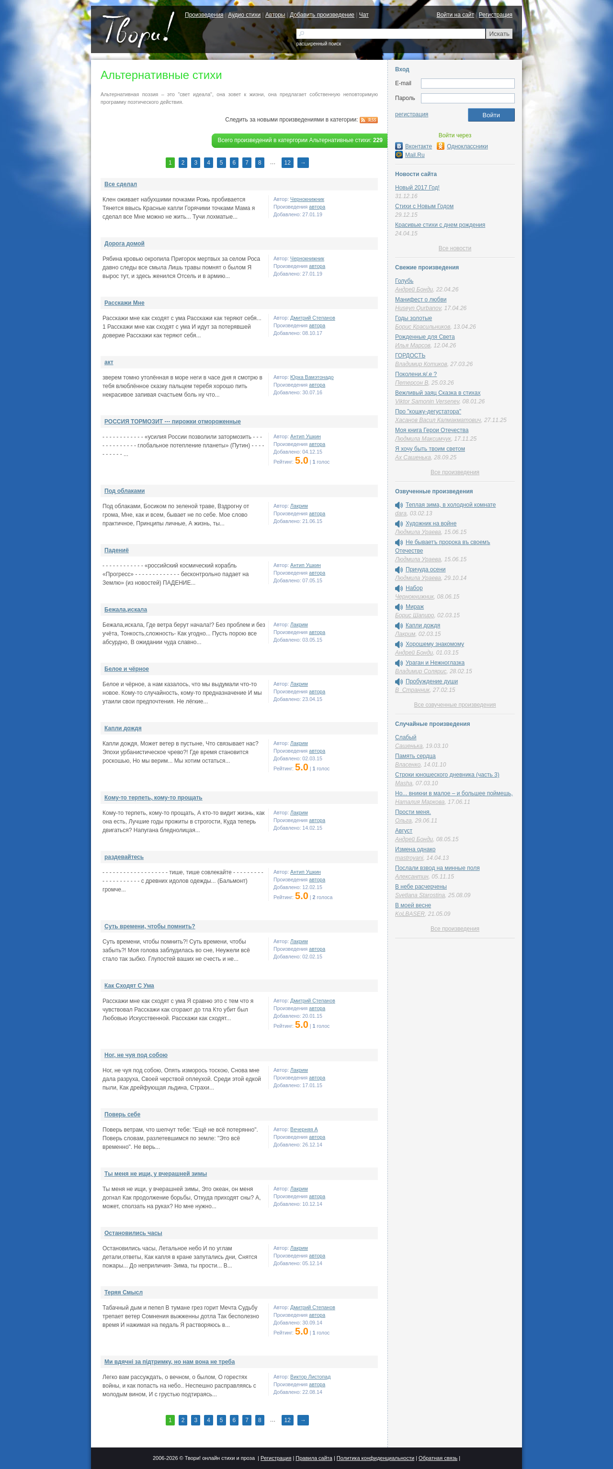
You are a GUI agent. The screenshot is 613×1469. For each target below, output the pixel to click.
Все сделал (120, 184)
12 (287, 162)
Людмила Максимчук (423, 438)
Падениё (116, 550)
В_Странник (412, 690)
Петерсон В (411, 382)
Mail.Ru (410, 155)
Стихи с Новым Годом (424, 206)
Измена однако (415, 849)
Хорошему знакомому (435, 644)
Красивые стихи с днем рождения (440, 225)
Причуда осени (426, 569)
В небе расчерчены (421, 886)
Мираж (415, 606)
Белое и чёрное (126, 669)
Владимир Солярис (420, 671)
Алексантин (412, 876)
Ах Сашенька (413, 457)
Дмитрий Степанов (312, 318)
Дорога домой (124, 243)
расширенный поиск (318, 43)
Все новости (455, 248)
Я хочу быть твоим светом (430, 448)
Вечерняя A (304, 1129)
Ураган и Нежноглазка (435, 662)
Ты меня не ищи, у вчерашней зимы (155, 1173)
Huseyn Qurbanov (418, 308)
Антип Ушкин (305, 436)
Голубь (404, 281)
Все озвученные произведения (455, 704)
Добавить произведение (322, 14)
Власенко (407, 764)
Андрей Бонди (414, 289)
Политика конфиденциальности (375, 1458)
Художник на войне (431, 523)
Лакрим (299, 506)
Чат (364, 14)
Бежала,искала (125, 609)
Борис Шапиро (414, 615)
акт (109, 362)
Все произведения (455, 472)
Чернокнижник (307, 199)
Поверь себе (122, 1114)
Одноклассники (462, 146)
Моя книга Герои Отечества (431, 430)
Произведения (204, 14)
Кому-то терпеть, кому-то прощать (153, 797)
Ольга (403, 820)
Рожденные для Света (425, 337)
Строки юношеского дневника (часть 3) (447, 774)
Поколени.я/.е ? (416, 374)
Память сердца (415, 756)
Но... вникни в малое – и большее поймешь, (454, 793)
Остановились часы (133, 1233)
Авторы (275, 14)
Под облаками (124, 491)
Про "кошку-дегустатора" (428, 411)
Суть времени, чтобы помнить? (149, 926)
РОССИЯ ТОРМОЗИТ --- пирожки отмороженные (172, 421)
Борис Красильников (422, 326)
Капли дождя (123, 728)
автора (317, 207)
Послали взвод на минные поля (437, 868)
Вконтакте (413, 146)
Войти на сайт (455, 14)
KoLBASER (410, 914)
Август (403, 830)
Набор (414, 588)
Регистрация (495, 14)
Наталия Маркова (419, 802)
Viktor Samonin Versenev (427, 401)
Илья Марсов (413, 345)
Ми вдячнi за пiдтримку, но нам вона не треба (169, 1361)
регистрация (411, 114)
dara (401, 513)
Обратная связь (438, 1458)
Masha (403, 783)
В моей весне (413, 905)
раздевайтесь (124, 857)
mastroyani (409, 858)
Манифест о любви (420, 299)
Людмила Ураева (418, 532)
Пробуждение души (432, 681)
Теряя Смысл (123, 1292)
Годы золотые (413, 318)
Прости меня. (413, 812)
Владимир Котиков (421, 364)
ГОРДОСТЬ (410, 355)
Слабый (406, 737)
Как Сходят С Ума (129, 985)
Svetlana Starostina (420, 895)
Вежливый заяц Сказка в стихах (437, 393)
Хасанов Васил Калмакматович (438, 420)
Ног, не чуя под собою (136, 1055)
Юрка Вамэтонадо (312, 377)
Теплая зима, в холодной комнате (451, 504)
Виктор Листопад (310, 1377)
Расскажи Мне (124, 303)
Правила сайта (313, 1458)
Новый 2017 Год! (417, 187)
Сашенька (408, 746)
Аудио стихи (244, 14)
